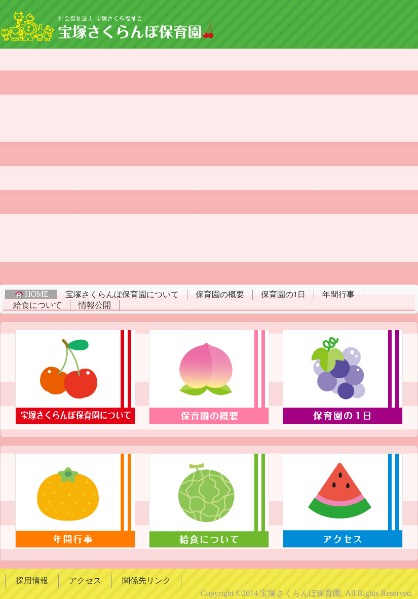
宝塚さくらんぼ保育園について (122, 294)
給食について (37, 305)
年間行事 (338, 294)
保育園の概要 (220, 294)
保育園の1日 (283, 294)
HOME (31, 294)
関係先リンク (146, 580)
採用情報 (32, 580)
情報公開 (95, 305)
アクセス (85, 580)
